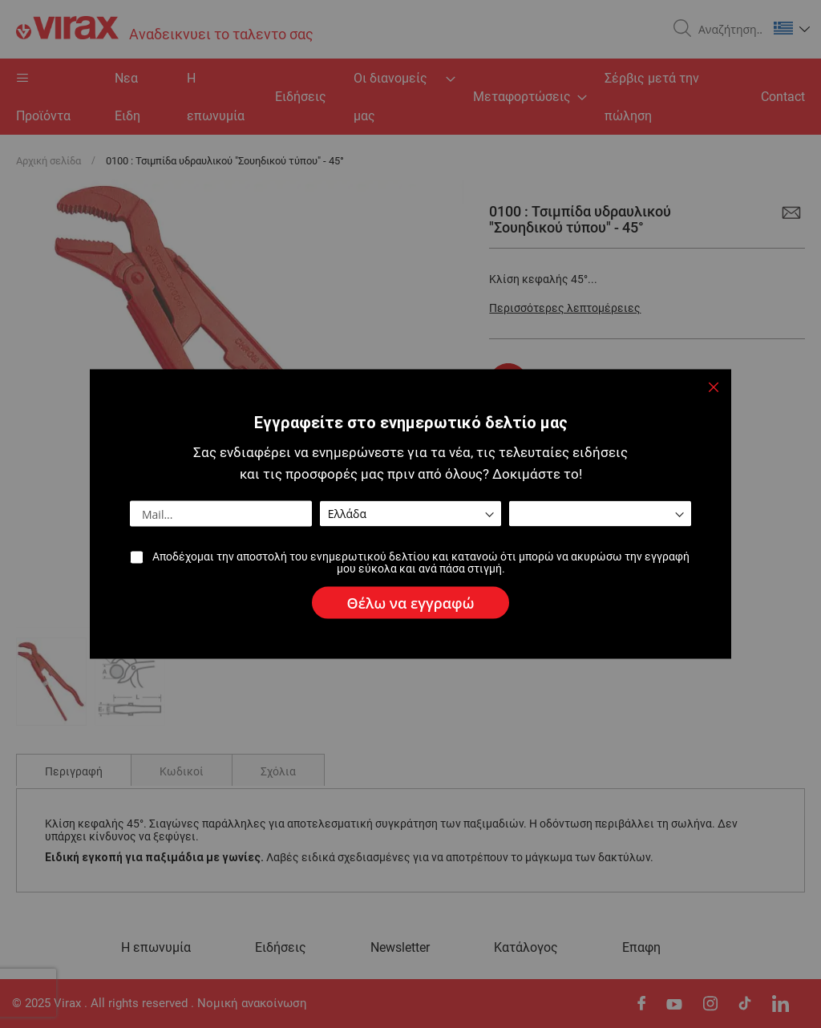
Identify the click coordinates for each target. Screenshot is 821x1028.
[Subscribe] (411, 603)
